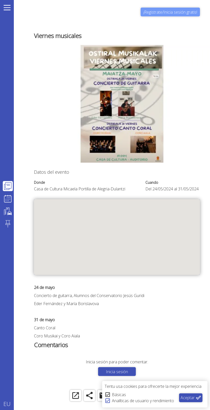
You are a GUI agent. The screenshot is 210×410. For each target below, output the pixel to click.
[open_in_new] (75, 395)
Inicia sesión (117, 371)
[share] (89, 395)
